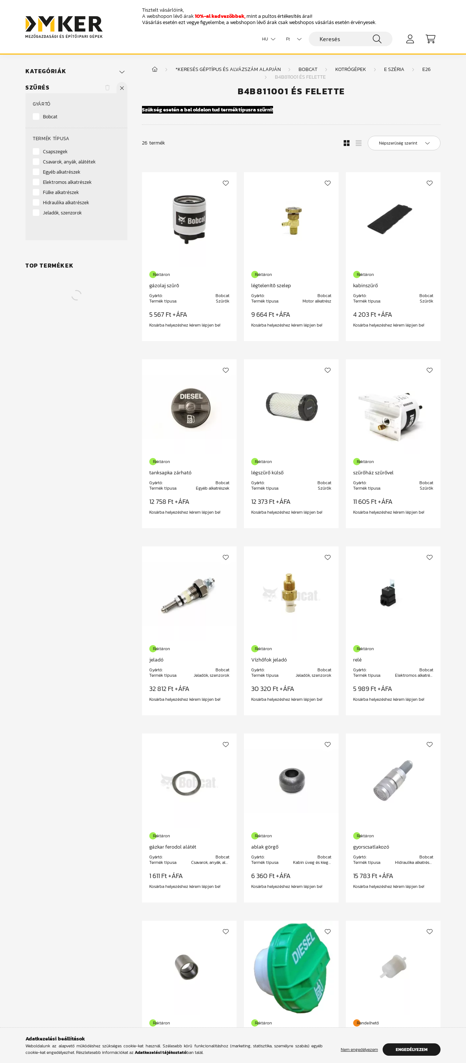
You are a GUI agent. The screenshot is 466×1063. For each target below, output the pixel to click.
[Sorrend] (404, 143)
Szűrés (37, 87)
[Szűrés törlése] (107, 87)
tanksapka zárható (170, 473)
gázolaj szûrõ (164, 285)
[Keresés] (350, 39)
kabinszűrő (365, 285)
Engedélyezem (411, 1049)
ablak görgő (265, 847)
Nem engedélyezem (359, 1049)
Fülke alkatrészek (61, 192)
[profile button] (410, 39)
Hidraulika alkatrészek (66, 202)
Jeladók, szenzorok (62, 212)
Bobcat (50, 116)
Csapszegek (55, 151)
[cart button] (430, 39)
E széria (394, 69)
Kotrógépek (350, 69)
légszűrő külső (267, 473)
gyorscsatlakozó (371, 847)
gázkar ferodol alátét (172, 847)
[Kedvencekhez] (225, 183)
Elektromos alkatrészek (67, 182)
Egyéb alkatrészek (61, 172)
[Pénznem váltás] (292, 39)
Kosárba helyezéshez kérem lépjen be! (184, 325)
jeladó (156, 660)
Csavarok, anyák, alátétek (69, 161)
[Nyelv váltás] (266, 39)
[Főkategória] (155, 69)
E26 (426, 69)
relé (357, 660)
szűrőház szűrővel (373, 473)
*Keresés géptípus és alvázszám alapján (228, 69)
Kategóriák (46, 71)
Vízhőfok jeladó (269, 660)
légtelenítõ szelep (271, 285)
